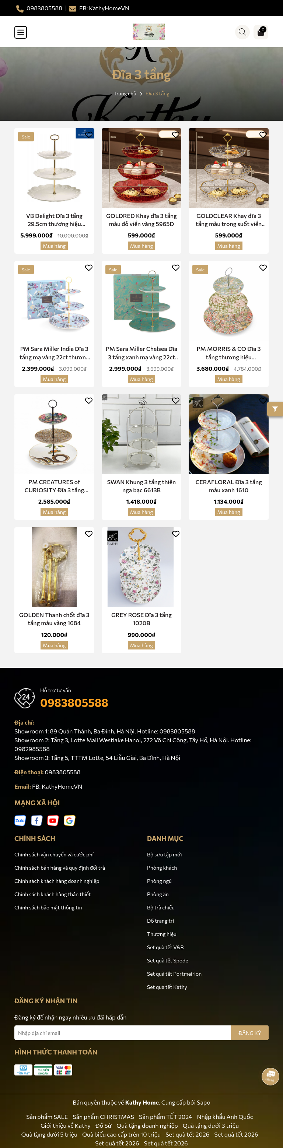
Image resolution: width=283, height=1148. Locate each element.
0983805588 (74, 702)
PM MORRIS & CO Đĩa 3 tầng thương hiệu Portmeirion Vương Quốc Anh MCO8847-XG (228, 353)
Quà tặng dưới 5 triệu (49, 1134)
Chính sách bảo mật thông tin (48, 907)
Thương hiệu (162, 934)
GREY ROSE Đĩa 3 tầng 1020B (141, 618)
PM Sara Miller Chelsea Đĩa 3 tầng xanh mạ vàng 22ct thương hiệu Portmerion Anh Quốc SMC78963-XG (141, 353)
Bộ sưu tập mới (164, 854)
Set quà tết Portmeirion (174, 974)
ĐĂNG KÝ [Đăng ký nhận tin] (249, 1033)
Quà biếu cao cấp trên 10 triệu (121, 1134)
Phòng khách (162, 867)
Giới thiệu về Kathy (66, 1125)
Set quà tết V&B (165, 947)
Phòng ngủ (159, 881)
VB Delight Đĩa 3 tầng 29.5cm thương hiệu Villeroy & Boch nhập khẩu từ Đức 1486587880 (54, 220)
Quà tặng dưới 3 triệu (211, 1125)
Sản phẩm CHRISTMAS (103, 1116)
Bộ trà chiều (161, 907)
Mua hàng (54, 246)
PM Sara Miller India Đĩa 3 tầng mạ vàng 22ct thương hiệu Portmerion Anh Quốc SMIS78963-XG (54, 353)
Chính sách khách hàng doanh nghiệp (56, 881)
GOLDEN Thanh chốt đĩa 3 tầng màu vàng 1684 (54, 618)
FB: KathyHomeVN (57, 786)
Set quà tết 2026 (187, 1134)
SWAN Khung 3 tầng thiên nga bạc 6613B (141, 485)
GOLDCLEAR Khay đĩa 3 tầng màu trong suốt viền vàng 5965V (229, 220)
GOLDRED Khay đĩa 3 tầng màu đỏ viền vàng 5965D (141, 219)
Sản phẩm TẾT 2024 (165, 1116)
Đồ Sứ (103, 1125)
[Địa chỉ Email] (141, 1032)
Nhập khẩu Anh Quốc (225, 1116)
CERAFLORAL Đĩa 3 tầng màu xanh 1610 (228, 485)
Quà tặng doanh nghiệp (147, 1125)
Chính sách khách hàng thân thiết (52, 894)
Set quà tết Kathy (167, 987)
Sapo (203, 1102)
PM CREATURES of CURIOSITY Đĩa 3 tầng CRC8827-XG (54, 486)
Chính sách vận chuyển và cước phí (54, 854)
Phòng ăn (158, 894)
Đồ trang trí (160, 921)
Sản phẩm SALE (47, 1116)
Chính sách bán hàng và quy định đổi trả (59, 867)
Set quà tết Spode (167, 960)
